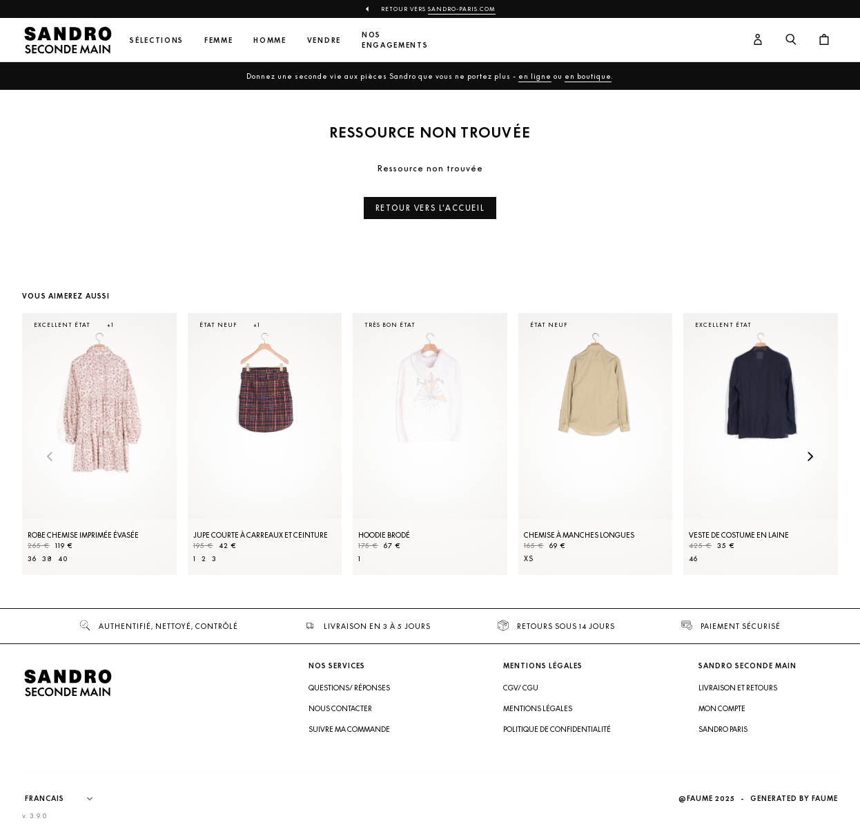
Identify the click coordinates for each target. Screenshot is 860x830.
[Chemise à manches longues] (595, 444)
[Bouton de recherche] (791, 40)
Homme (269, 40)
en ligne (534, 76)
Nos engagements (395, 40)
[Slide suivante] (810, 457)
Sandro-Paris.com (462, 9)
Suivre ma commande (349, 729)
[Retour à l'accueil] (67, 40)
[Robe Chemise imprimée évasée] (99, 444)
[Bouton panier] (824, 40)
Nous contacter (340, 708)
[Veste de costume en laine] (760, 444)
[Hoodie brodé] (430, 444)
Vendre (324, 40)
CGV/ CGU (520, 687)
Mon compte (721, 708)
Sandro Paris (722, 729)
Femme (218, 40)
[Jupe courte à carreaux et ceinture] (265, 444)
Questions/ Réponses (349, 687)
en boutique (588, 76)
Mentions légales (537, 708)
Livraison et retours (737, 687)
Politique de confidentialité (557, 729)
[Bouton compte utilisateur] (758, 40)
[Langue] (65, 799)
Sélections (157, 40)
